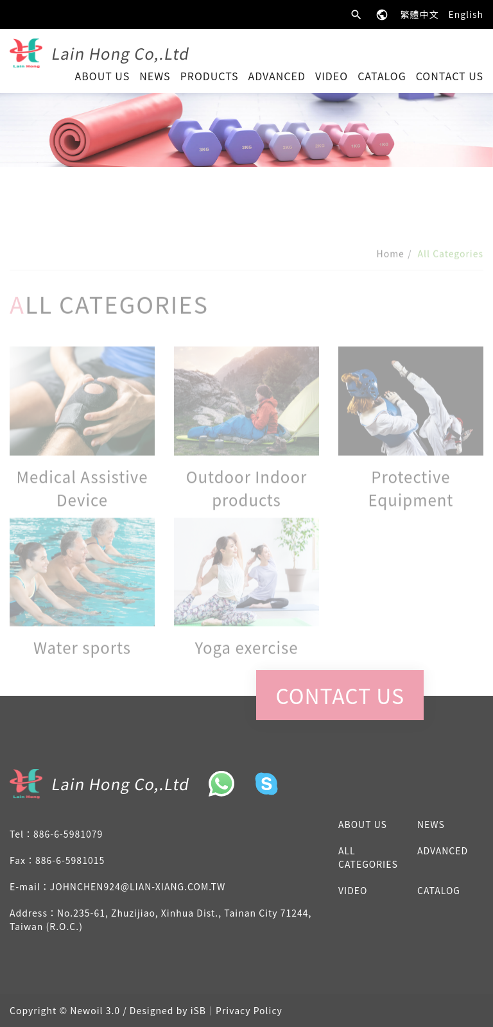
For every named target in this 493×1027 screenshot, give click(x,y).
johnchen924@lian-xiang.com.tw (137, 886)
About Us (102, 75)
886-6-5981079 (68, 833)
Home (390, 265)
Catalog (382, 75)
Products (209, 75)
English (465, 14)
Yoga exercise (246, 659)
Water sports (82, 659)
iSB (198, 1010)
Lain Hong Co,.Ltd (121, 53)
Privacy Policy (249, 1010)
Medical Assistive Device (82, 499)
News (154, 75)
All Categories (368, 857)
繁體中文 (419, 14)
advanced (277, 75)
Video (331, 75)
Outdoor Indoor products (246, 499)
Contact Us (449, 75)
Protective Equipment (410, 499)
